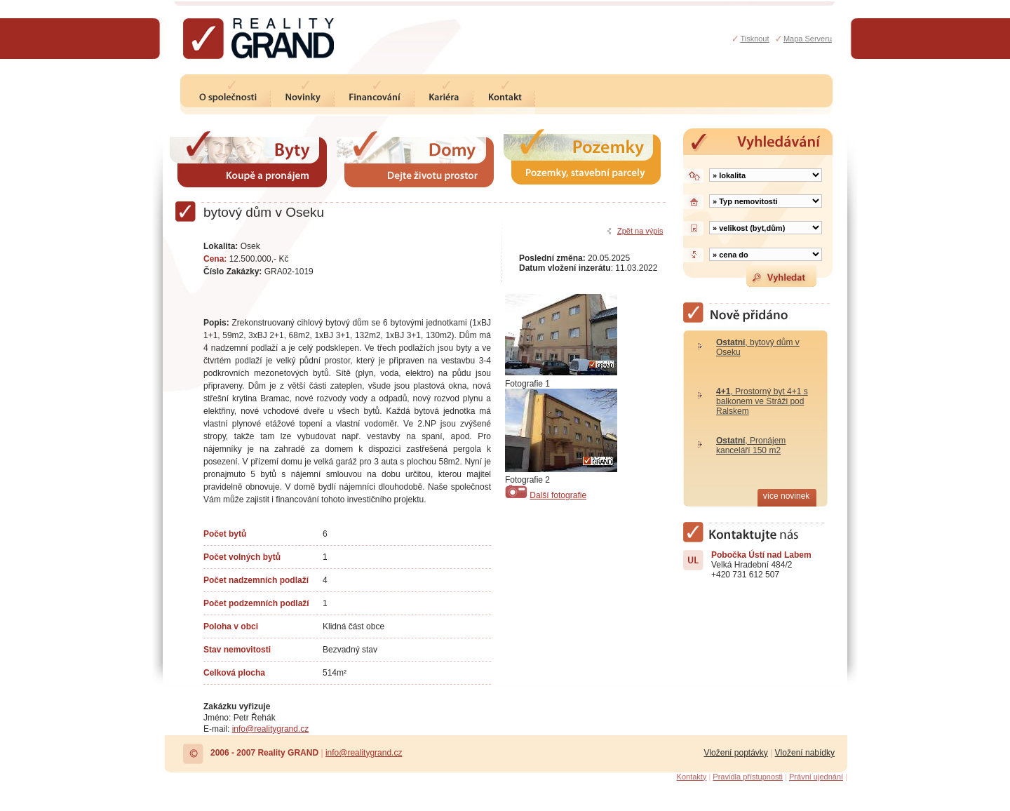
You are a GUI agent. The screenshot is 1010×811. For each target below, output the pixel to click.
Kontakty (692, 776)
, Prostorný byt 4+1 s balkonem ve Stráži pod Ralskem (762, 401)
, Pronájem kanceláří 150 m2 (751, 445)
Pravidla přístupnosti (748, 776)
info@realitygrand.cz (270, 729)
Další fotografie (558, 495)
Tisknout (754, 38)
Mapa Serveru (807, 38)
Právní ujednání (816, 776)
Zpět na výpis (640, 231)
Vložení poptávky (735, 753)
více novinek (786, 496)
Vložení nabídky (805, 753)
